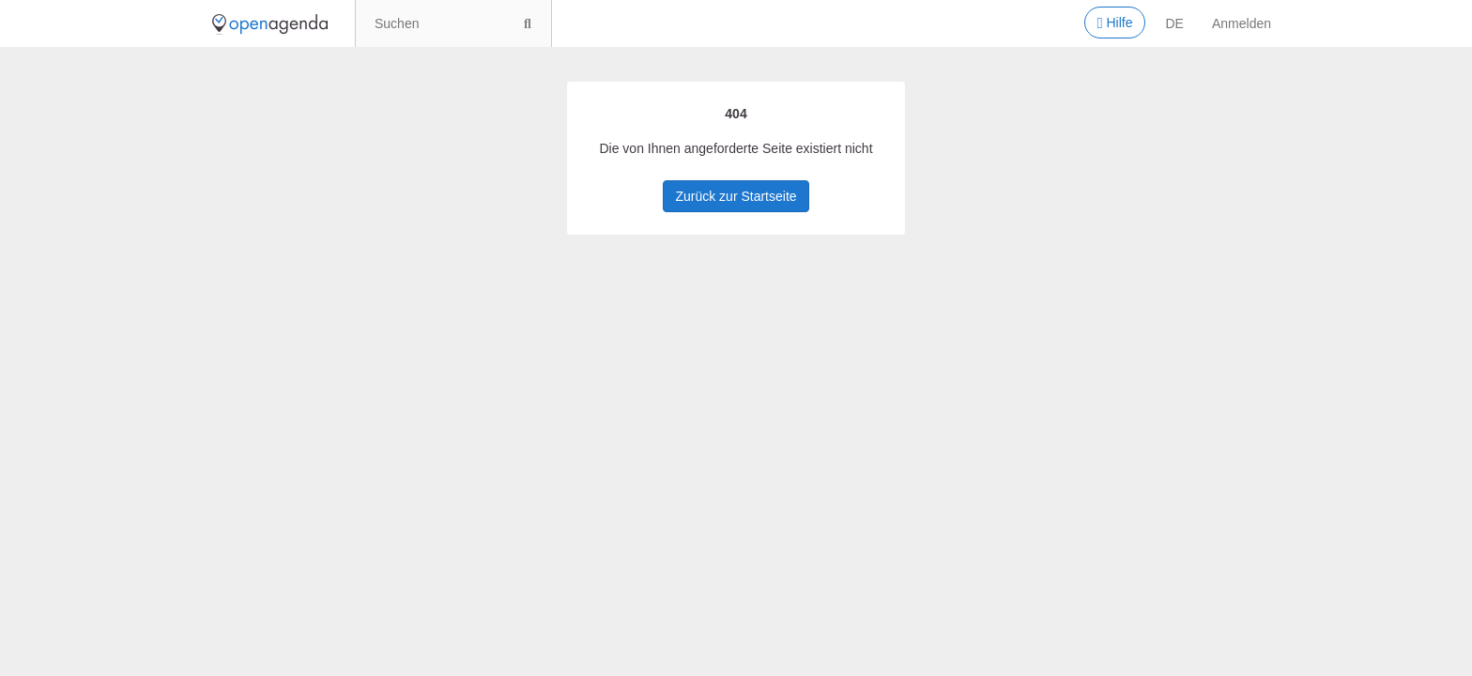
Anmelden (1241, 23)
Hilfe (1114, 23)
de (1175, 23)
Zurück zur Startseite (735, 196)
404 (735, 113)
